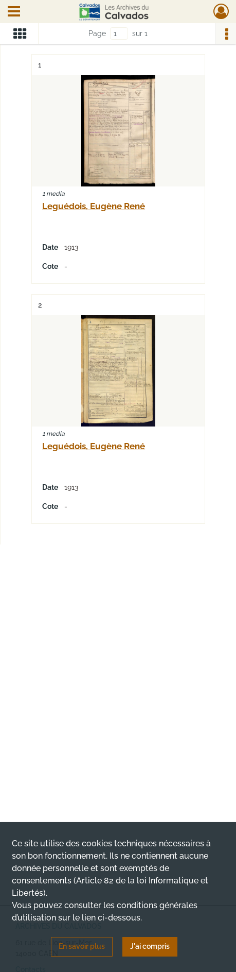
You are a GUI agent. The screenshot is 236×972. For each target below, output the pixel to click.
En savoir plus (82, 946)
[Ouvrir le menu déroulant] (14, 12)
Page (97, 33)
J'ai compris (150, 946)
